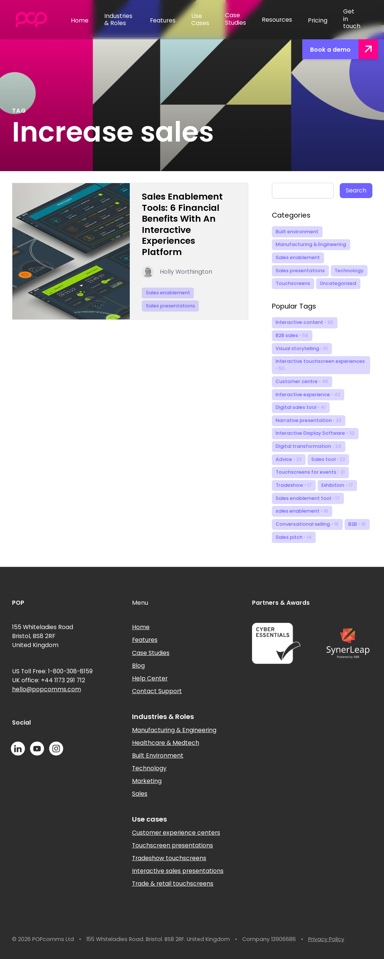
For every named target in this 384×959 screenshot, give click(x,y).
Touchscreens (293, 283)
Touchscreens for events (310, 472)
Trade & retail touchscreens (172, 883)
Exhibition (337, 485)
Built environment (297, 231)
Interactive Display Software (315, 433)
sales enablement (302, 511)
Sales (139, 793)
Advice (289, 459)
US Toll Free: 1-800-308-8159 (52, 671)
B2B (357, 524)
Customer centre (302, 381)
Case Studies (151, 653)
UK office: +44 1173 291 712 (48, 680)
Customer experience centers (176, 832)
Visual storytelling (302, 348)
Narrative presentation (308, 420)
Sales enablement (298, 257)
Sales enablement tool (308, 498)
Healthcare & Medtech (165, 742)
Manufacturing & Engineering (311, 244)
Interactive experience (308, 394)
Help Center (150, 678)
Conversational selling (307, 524)
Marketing (147, 781)
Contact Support (157, 691)
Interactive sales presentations (178, 871)
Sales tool (328, 459)
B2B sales (292, 335)
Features (145, 639)
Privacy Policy (326, 939)
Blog (138, 665)
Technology (348, 270)
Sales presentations (300, 270)
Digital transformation (308, 446)
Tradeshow (294, 485)
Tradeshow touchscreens (169, 858)
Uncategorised (338, 283)
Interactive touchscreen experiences (320, 364)
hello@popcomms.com (46, 689)
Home (141, 627)
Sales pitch (294, 537)
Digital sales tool (301, 407)
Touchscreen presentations (172, 845)
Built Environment (157, 755)
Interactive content (304, 322)
